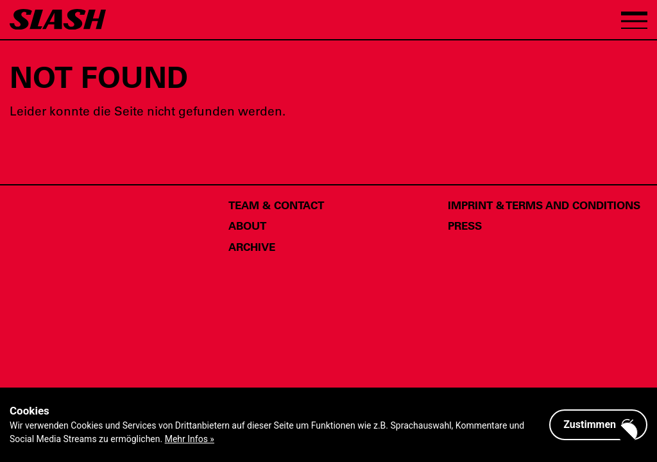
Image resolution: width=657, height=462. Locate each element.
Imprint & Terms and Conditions (544, 204)
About (247, 225)
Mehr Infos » (189, 439)
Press (465, 225)
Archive (251, 246)
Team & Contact (276, 204)
